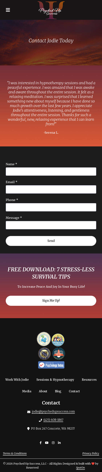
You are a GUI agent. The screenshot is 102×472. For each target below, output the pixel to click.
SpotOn (80, 467)
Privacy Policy (90, 453)
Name (11, 164)
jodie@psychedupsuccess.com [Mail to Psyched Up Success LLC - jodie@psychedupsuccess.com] (53, 411)
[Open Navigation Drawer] (8, 10)
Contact (75, 391)
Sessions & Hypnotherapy (56, 379)
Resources (90, 379)
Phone (12, 200)
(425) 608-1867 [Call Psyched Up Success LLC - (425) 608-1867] (53, 420)
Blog (59, 391)
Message (14, 218)
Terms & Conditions (15, 453)
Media (28, 391)
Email (11, 182)
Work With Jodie (18, 379)
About (44, 391)
